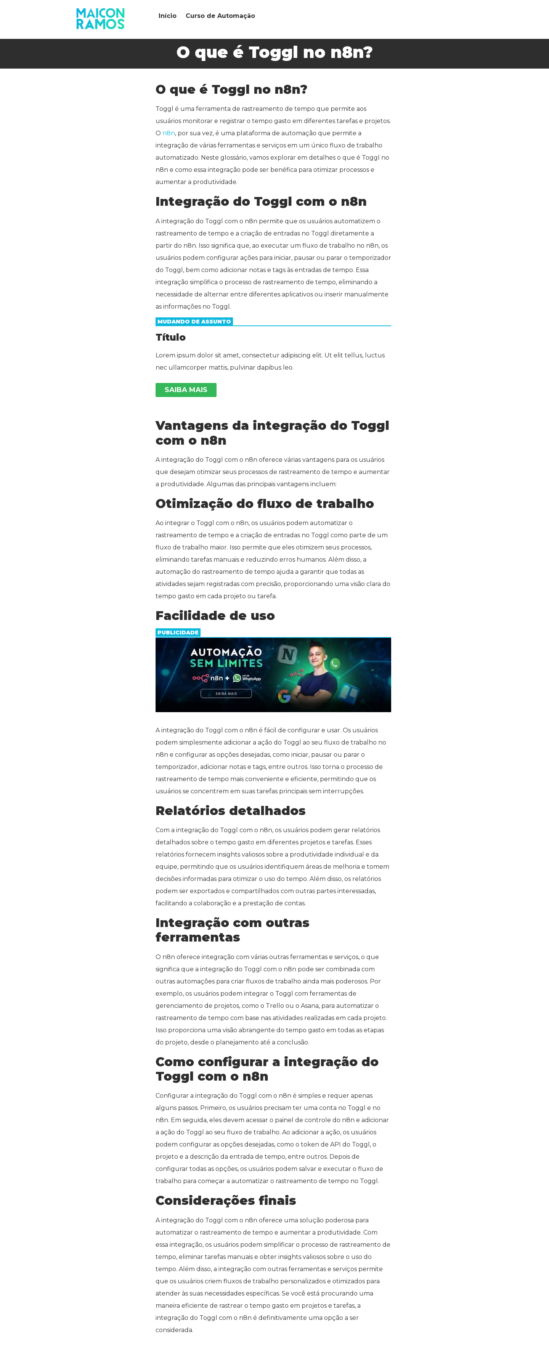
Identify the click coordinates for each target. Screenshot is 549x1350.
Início (168, 15)
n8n (168, 133)
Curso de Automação (220, 15)
